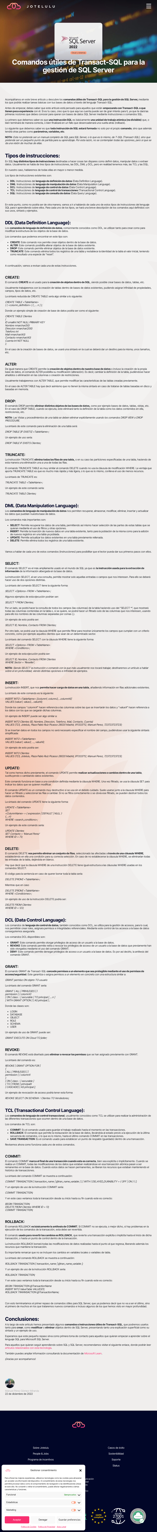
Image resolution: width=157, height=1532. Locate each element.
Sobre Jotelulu (41, 1447)
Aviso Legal (61, 1526)
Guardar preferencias (69, 1519)
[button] (80, 1470)
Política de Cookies (28, 1526)
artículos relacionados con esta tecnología (28, 1347)
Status (116, 1465)
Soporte (116, 1459)
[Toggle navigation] (149, 6)
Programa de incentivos (41, 1459)
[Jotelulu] (78, 1424)
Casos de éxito (116, 1447)
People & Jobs (41, 1453)
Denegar (43, 1519)
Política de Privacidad (46, 1526)
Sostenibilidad (116, 1453)
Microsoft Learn (93, 1353)
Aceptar (17, 1519)
